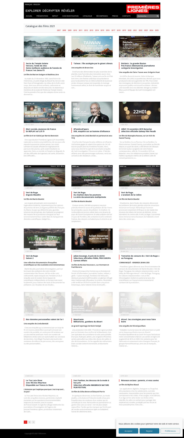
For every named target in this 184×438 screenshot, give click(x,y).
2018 (118, 30)
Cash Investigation (70, 16)
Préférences (170, 431)
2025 (157, 30)
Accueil (29, 16)
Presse (115, 16)
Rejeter (149, 431)
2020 (129, 30)
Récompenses (102, 16)
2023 (146, 30)
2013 (91, 30)
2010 (75, 30)
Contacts (126, 16)
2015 (102, 30)
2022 (140, 30)
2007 (59, 30)
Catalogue (87, 16)
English (36, 4)
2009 (69, 30)
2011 (80, 30)
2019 (124, 30)
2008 (64, 30)
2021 (135, 30)
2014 (97, 30)
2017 (113, 30)
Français (28, 4)
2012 (86, 30)
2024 (151, 30)
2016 (108, 30)
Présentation (42, 16)
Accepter (128, 431)
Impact (55, 16)
